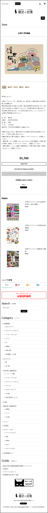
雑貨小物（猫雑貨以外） (10, 406)
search (18, 3)
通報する (24, 184)
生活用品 (5, 425)
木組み (8, 440)
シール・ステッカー (11, 334)
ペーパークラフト (11, 432)
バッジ (8, 338)
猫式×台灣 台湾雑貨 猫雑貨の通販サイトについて (17, 466)
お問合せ (5, 469)
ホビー (8, 444)
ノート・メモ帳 (10, 374)
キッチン (5, 421)
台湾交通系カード (8, 453)
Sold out (24, 174)
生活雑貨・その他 (11, 354)
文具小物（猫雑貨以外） (10, 370)
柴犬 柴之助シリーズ (12, 397)
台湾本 (5, 402)
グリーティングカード (12, 330)
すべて (7, 285)
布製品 (8, 346)
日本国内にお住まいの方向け (24, 180)
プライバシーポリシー (9, 472)
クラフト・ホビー (8, 429)
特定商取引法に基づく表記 (11, 474)
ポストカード (9, 326)
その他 (8, 366)
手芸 (7, 436)
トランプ (8, 385)
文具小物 (8, 350)
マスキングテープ (11, 389)
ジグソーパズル (10, 448)
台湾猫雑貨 (6, 323)
